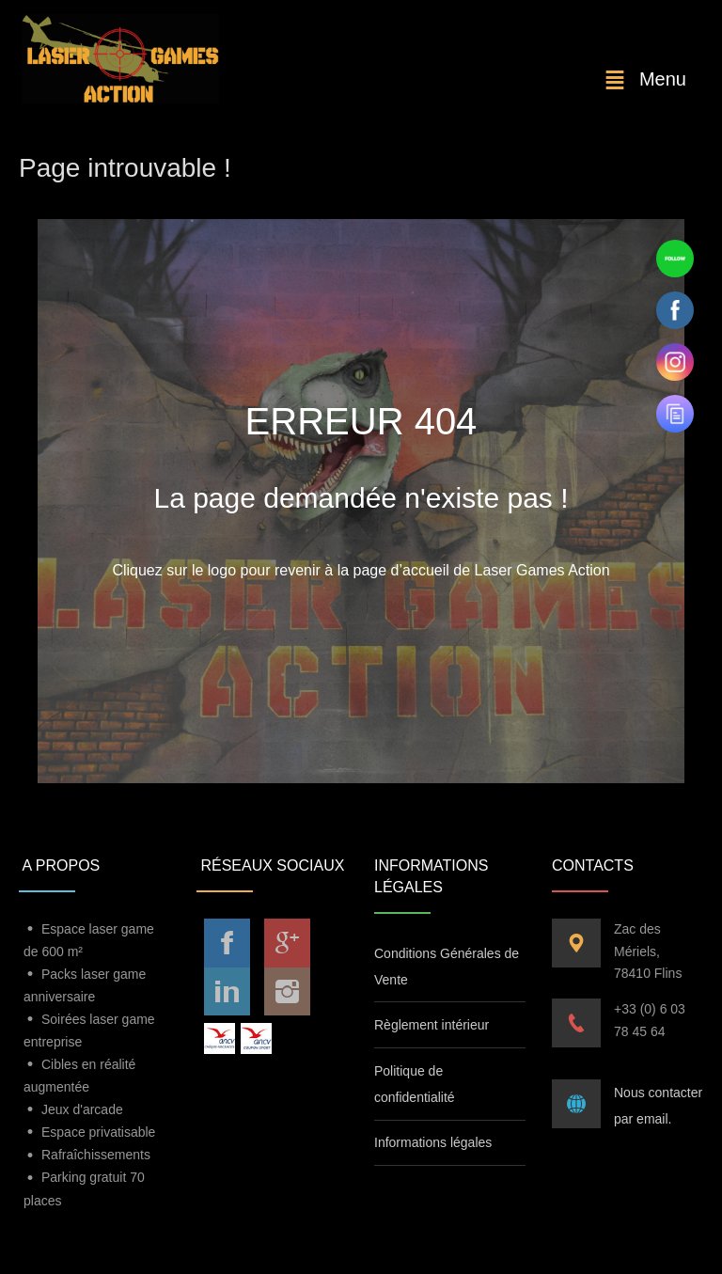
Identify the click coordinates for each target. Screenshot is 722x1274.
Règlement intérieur (431, 1024)
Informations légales (433, 1142)
